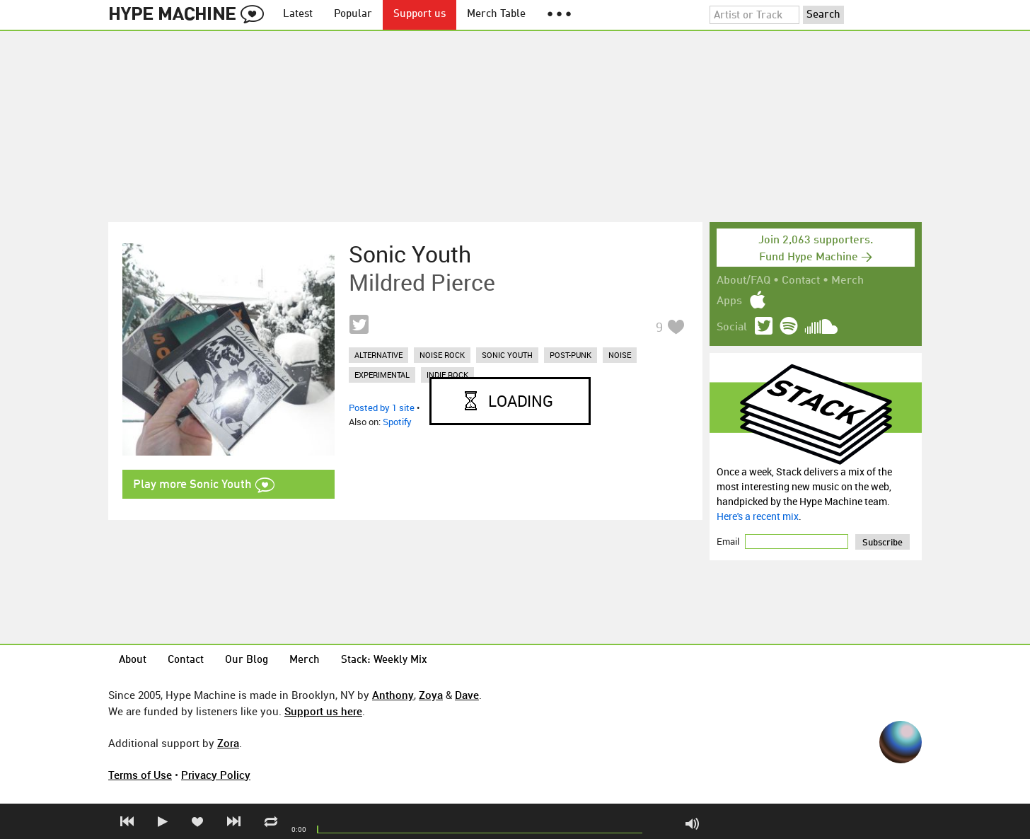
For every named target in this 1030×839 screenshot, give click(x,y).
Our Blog (246, 660)
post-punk (570, 354)
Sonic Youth (410, 254)
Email (729, 541)
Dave (467, 695)
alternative (378, 354)
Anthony (393, 695)
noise (619, 354)
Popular (353, 14)
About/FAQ (743, 281)
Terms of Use (140, 775)
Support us (419, 14)
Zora (228, 743)
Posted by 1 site (382, 407)
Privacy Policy (215, 775)
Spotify (397, 421)
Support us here (323, 711)
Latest (298, 14)
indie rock (447, 374)
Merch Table (496, 14)
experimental (382, 374)
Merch (847, 281)
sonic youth (507, 354)
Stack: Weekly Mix (384, 660)
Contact (801, 281)
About (132, 660)
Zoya (431, 695)
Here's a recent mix (758, 516)
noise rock (442, 354)
